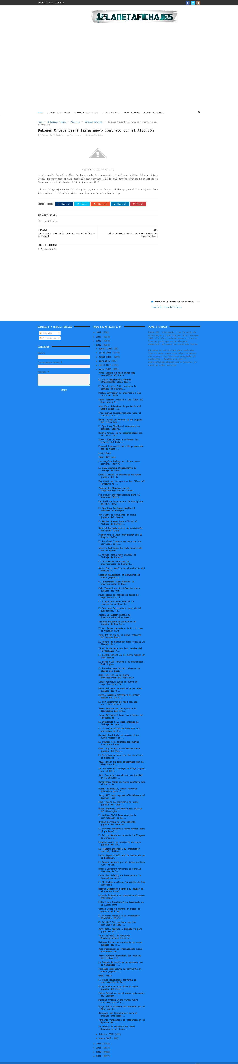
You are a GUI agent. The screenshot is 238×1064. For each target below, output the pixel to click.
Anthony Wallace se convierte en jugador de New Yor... (117, 618)
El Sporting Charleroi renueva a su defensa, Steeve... (119, 422)
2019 (99, 327)
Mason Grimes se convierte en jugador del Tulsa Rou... (120, 415)
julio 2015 (105, 347)
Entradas (46, 327)
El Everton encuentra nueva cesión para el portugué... (121, 825)
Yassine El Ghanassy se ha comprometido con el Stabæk (115, 484)
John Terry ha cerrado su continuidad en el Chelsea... (120, 771)
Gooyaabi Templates (91, 1060)
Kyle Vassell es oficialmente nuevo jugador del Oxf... (119, 584)
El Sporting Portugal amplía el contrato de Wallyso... (116, 504)
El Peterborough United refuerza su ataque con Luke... (119, 664)
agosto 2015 (106, 343)
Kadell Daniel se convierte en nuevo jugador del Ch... (119, 470)
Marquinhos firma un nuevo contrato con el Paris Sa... (121, 778)
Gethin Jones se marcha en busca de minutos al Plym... (119, 905)
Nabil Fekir (105, 970)
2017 (99, 331)
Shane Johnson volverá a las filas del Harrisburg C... (120, 395)
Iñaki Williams (107, 452)
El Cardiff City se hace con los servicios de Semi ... (117, 918)
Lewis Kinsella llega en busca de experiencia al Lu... (117, 678)
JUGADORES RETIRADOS (58, 112)
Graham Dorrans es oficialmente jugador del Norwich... (116, 818)
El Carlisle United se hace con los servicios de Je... (119, 724)
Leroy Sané (104, 447)
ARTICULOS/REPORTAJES (86, 112)
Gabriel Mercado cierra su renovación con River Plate (120, 524)
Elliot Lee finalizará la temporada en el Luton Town (121, 898)
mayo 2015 (105, 355)
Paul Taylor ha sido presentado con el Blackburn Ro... (121, 758)
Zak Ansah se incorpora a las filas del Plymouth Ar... (121, 477)
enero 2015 (105, 1033)
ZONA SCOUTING (132, 112)
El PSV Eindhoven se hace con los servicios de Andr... (117, 698)
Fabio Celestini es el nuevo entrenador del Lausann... (121, 989)
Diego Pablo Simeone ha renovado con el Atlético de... (121, 1002)
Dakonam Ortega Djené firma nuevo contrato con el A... (118, 996)
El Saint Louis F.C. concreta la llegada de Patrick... (117, 382)
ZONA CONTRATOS (111, 112)
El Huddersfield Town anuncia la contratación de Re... (117, 811)
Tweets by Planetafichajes (166, 128)
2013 (99, 1042)
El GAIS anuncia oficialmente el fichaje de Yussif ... (117, 464)
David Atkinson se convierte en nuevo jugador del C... (120, 684)
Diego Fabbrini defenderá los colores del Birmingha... (120, 805)
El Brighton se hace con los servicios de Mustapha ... (120, 751)
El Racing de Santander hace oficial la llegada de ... (121, 638)
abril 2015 (105, 359)
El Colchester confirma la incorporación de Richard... (115, 557)
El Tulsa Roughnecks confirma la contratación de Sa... (117, 976)
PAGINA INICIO (45, 3)
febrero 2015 (107, 1029)
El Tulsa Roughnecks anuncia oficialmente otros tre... (114, 375)
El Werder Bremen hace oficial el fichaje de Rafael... (117, 517)
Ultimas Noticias (94, 121)
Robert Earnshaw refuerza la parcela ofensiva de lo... (119, 865)
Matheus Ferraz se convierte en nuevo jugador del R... (120, 938)
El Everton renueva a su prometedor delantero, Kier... (119, 911)
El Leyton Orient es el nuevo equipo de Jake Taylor (121, 651)
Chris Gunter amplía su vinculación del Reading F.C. (121, 564)
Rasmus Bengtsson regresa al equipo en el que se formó (120, 885)
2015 (99, 339)
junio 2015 (105, 351)
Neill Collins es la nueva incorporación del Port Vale (116, 671)
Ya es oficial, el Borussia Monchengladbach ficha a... (115, 931)
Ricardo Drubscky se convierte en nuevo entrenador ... (121, 891)
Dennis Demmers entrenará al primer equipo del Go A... (119, 691)
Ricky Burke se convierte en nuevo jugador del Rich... (118, 982)
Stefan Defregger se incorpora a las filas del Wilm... (119, 389)
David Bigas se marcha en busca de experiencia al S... (118, 591)
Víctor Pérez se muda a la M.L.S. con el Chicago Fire (120, 624)
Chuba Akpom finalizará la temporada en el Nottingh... (121, 851)
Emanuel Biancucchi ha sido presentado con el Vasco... (120, 442)
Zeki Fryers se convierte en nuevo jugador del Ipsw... (118, 798)
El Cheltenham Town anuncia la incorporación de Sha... (116, 577)
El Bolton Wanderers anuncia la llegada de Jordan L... (121, 831)
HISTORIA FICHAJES (154, 112)
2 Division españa (57, 121)
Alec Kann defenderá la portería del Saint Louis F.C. (119, 402)
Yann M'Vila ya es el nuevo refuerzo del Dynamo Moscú (119, 631)
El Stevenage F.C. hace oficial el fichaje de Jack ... (118, 718)
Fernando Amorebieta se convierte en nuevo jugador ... (119, 965)
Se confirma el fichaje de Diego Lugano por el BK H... (121, 765)
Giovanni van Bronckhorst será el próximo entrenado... (117, 1009)
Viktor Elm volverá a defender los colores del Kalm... (118, 436)
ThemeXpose (55, 1060)
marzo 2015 (105, 364)
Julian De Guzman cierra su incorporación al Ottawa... (115, 611)
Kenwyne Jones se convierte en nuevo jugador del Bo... (119, 838)
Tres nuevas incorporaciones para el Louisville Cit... (119, 409)
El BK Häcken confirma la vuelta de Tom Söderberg (121, 878)
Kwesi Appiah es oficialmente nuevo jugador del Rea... (119, 744)
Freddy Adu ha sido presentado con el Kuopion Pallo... (120, 531)
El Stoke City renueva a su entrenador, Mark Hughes (121, 658)
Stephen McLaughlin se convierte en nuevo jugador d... (119, 571)
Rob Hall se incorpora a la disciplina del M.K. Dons (120, 497)
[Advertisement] (59, 58)
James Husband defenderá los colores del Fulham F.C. (119, 951)
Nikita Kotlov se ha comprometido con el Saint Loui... (120, 429)
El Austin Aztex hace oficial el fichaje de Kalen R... (117, 551)
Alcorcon (75, 121)
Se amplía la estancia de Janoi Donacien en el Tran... (116, 1022)
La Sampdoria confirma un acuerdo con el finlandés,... (120, 958)
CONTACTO (60, 3)
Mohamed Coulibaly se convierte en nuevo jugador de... (118, 731)
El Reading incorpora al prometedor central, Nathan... (119, 845)
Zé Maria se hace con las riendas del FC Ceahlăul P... (120, 644)
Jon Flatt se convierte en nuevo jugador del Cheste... (117, 511)
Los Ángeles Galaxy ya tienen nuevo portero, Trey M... (119, 457)
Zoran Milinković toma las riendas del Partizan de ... (120, 711)
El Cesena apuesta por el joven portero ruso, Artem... (121, 858)
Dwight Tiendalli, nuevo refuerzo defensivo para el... (117, 785)
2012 (99, 1046)
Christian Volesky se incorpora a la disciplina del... (119, 871)
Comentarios (48, 333)
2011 (99, 1050)
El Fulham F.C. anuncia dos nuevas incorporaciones (118, 738)
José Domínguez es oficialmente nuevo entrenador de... (120, 945)
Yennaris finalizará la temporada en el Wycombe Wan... (121, 1016)
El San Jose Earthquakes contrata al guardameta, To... (119, 604)
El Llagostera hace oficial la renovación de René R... (116, 597)
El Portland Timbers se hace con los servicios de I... (119, 537)
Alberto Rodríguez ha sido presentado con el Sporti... (120, 544)
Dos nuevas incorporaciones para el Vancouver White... (119, 491)
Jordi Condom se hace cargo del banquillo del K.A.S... (116, 369)
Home (40, 112)
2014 (99, 1038)
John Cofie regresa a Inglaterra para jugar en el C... (120, 925)
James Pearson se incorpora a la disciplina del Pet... (117, 704)
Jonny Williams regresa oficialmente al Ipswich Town (121, 791)
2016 (99, 335)
